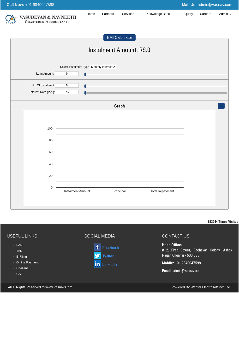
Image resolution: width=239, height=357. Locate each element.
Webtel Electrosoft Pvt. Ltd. (211, 287)
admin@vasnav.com (215, 5)
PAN (19, 245)
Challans (22, 268)
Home (91, 14)
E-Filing (21, 256)
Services (128, 14)
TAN (19, 251)
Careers (205, 14)
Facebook (110, 248)
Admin (225, 14)
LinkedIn (109, 264)
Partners (108, 14)
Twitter (108, 256)
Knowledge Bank (159, 14)
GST (19, 274)
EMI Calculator (119, 38)
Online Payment (27, 262)
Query (189, 14)
